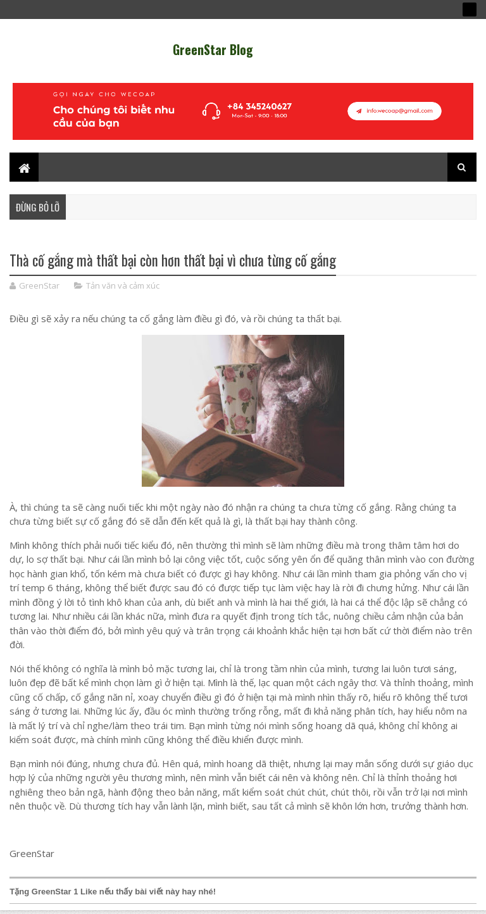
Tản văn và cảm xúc (122, 285)
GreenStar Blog (213, 49)
